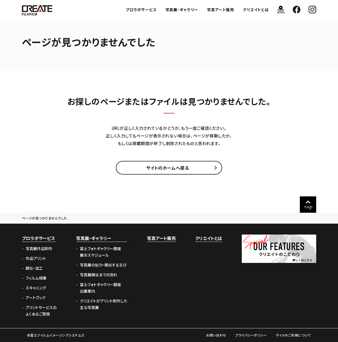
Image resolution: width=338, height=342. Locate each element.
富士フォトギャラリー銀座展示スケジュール (100, 252)
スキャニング (36, 287)
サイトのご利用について (293, 335)
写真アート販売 (220, 9)
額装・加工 (34, 268)
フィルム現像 (36, 278)
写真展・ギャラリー (181, 9)
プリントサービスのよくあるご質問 (41, 311)
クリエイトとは (256, 9)
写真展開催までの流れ (98, 274)
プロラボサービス (141, 9)
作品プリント (36, 258)
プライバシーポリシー (251, 335)
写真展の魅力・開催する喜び (103, 265)
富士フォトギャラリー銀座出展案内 (100, 288)
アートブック (36, 297)
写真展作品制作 (39, 248)
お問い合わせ (216, 335)
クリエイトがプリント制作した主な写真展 (103, 304)
